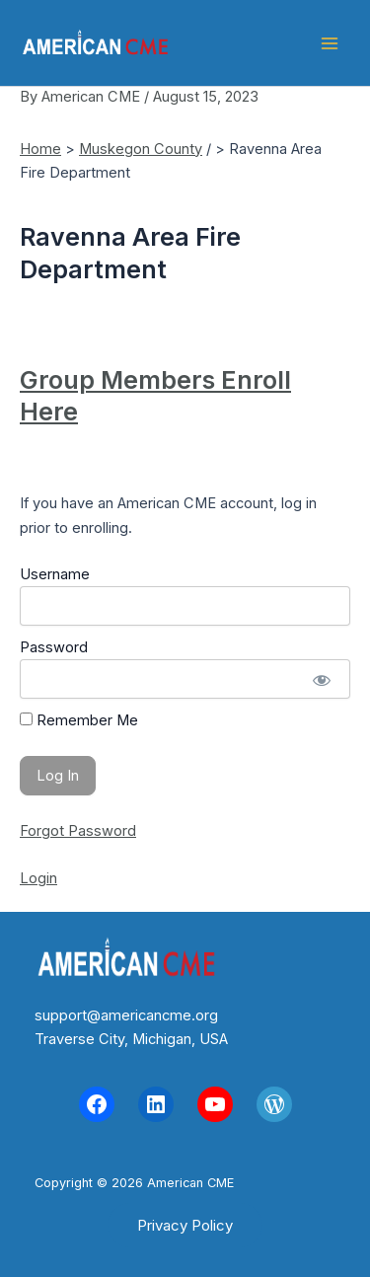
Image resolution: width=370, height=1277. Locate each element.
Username (55, 574)
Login (38, 878)
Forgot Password (78, 831)
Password (54, 647)
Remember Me (79, 720)
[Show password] (321, 679)
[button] (185, 1225)
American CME (233, 43)
